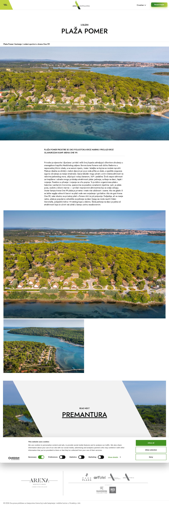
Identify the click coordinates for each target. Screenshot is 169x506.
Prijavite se (81, 453)
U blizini (84, 24)
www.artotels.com (99, 477)
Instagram (148, 460)
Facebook (148, 456)
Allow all (151, 486)
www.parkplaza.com (86, 477)
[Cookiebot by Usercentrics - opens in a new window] (14, 501)
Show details (113, 500)
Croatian (141, 5)
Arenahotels (114, 477)
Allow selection (151, 493)
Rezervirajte (159, 5)
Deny (151, 500)
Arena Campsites (128, 477)
